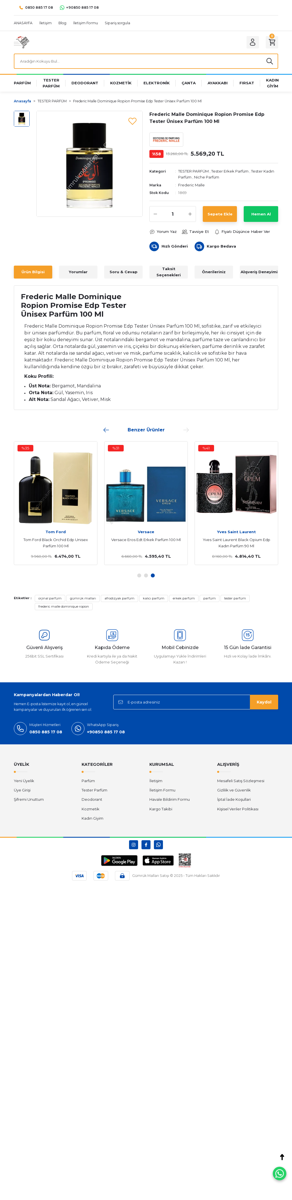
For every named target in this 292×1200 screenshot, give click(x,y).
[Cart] (272, 42)
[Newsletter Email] (195, 702)
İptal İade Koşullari (234, 799)
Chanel (56, 532)
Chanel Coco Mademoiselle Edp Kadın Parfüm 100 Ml (55, 542)
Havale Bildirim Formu (169, 799)
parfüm (209, 598)
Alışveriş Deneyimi (259, 272)
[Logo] (21, 42)
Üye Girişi (22, 790)
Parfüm (88, 780)
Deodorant (92, 799)
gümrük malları (83, 598)
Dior (146, 532)
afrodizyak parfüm (119, 598)
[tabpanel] (55, 503)
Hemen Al (261, 214)
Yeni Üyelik (24, 780)
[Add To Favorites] (132, 121)
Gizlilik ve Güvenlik (234, 790)
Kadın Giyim (92, 818)
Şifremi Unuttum (29, 799)
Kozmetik (90, 809)
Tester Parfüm (94, 790)
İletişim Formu (162, 790)
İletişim (155, 780)
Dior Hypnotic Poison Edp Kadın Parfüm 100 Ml (146, 542)
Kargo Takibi (160, 809)
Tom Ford (236, 532)
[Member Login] (253, 42)
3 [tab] (153, 575)
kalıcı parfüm (153, 598)
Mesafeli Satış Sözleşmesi (240, 780)
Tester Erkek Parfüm (230, 171)
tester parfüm (235, 598)
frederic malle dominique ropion (63, 606)
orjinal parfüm (50, 598)
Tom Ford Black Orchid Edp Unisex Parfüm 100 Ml (236, 542)
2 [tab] (146, 575)
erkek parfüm (184, 598)
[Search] (146, 61)
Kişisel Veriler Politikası (237, 809)
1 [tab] (139, 575)
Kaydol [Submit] (264, 702)
